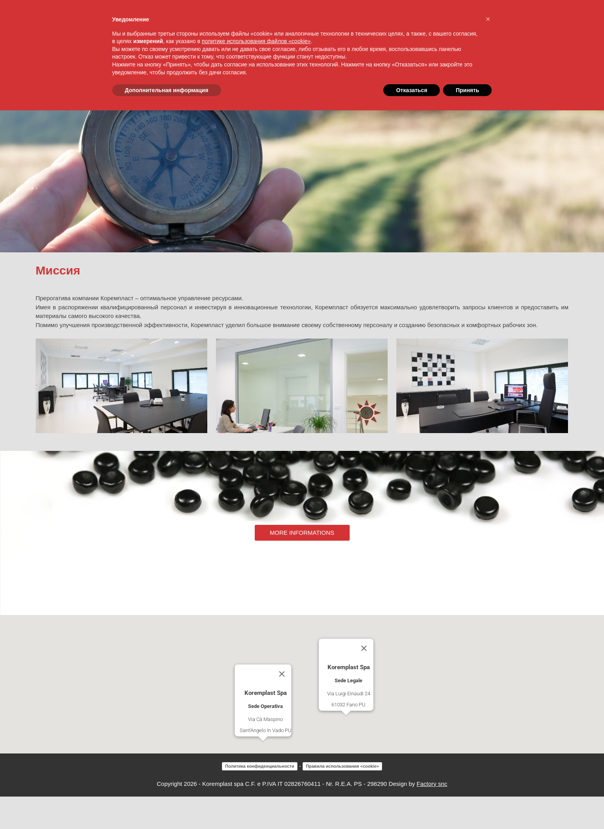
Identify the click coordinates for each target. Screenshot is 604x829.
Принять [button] (467, 90)
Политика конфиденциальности (259, 798)
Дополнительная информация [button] (166, 90)
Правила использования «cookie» (342, 798)
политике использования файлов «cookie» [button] (256, 41)
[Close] (281, 706)
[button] (263, 780)
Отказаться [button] (411, 90)
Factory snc (432, 816)
